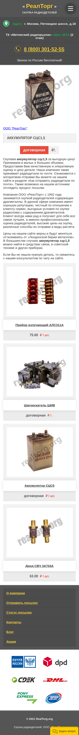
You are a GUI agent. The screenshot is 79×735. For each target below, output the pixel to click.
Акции (11, 641)
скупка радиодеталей (39, 12)
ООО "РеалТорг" (15, 128)
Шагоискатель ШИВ (39, 405)
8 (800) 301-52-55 (44, 49)
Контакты (13, 622)
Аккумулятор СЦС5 (40, 485)
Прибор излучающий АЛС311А (39, 325)
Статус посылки (19, 612)
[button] (64, 731)
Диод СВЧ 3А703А (39, 566)
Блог (10, 632)
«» (39, 6)
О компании (15, 593)
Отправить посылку (22, 603)
